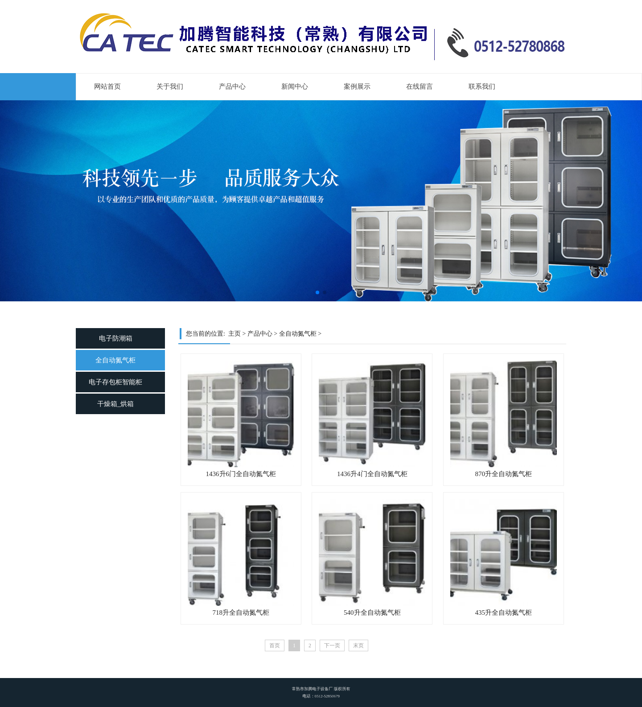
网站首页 (107, 86)
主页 (234, 333)
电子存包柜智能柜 (115, 382)
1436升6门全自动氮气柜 (241, 473)
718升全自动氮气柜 (241, 612)
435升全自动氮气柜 (503, 612)
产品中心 (232, 86)
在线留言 (419, 86)
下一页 (332, 645)
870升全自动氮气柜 (503, 473)
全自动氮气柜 (115, 360)
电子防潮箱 (115, 338)
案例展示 (357, 86)
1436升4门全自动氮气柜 (372, 473)
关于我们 (169, 86)
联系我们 (482, 86)
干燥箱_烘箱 (115, 403)
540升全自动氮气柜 (372, 612)
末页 (358, 645)
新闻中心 (294, 86)
